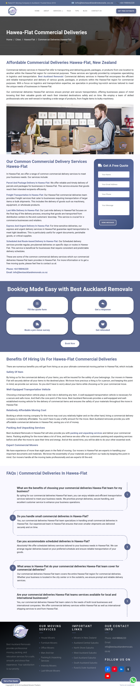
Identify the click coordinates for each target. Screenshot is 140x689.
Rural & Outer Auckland (85, 667)
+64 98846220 (21, 269)
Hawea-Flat (29, 39)
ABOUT (46, 11)
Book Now (70, 343)
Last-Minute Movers (50, 670)
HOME (37, 11)
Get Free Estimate (126, 11)
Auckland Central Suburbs (86, 643)
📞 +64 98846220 (125, 3)
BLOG (85, 11)
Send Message (108, 222)
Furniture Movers (49, 643)
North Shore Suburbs (84, 647)
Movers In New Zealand (85, 637)
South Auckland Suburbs (85, 663)
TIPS (77, 11)
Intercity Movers (48, 665)
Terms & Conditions (127, 685)
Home (9, 39)
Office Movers (47, 647)
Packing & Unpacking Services (51, 659)
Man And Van (47, 653)
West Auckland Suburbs (85, 653)
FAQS (69, 11)
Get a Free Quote (11, 681)
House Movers (48, 637)
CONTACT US (96, 11)
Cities (18, 39)
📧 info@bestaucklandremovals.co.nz (92, 3)
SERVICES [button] (57, 11)
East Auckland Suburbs (85, 657)
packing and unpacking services (86, 433)
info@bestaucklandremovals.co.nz (30, 272)
